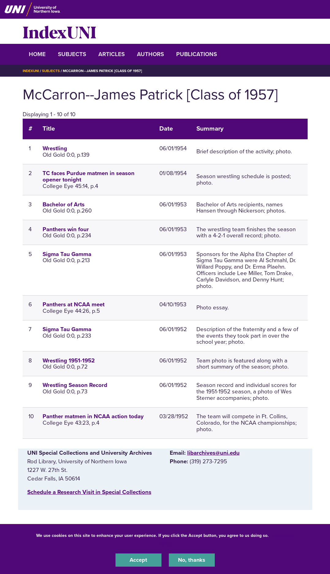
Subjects (72, 54)
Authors (150, 54)
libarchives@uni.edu (213, 453)
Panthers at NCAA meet (73, 304)
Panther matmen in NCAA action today (93, 416)
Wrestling (55, 148)
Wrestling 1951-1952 (69, 360)
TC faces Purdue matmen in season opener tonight (89, 176)
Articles (111, 54)
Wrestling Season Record (75, 385)
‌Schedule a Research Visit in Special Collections (89, 492)
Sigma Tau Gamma (67, 254)
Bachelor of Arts (64, 204)
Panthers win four (66, 229)
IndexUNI (59, 31)
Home (37, 54)
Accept (138, 560)
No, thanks (192, 560)
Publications (196, 54)
